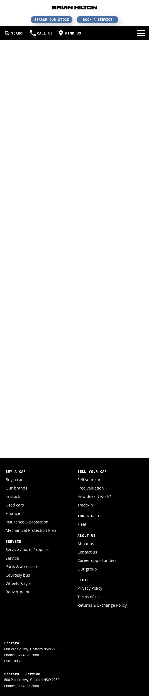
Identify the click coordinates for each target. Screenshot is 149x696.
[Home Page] (74, 7)
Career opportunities (96, 560)
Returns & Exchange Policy (102, 605)
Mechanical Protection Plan (31, 530)
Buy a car (14, 479)
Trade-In (85, 505)
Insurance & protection (27, 522)
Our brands (16, 488)
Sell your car (89, 479)
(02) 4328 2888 (27, 655)
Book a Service (98, 20)
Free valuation (90, 488)
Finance (13, 513)
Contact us (87, 552)
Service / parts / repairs (27, 549)
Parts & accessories (23, 566)
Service (12, 558)
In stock (13, 496)
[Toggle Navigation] (141, 33)
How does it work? (94, 496)
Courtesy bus (18, 575)
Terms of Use (89, 596)
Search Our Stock (51, 20)
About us (85, 543)
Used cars (15, 505)
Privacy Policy (89, 588)
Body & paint (18, 591)
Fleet (81, 524)
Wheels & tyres (19, 583)
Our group (87, 569)
